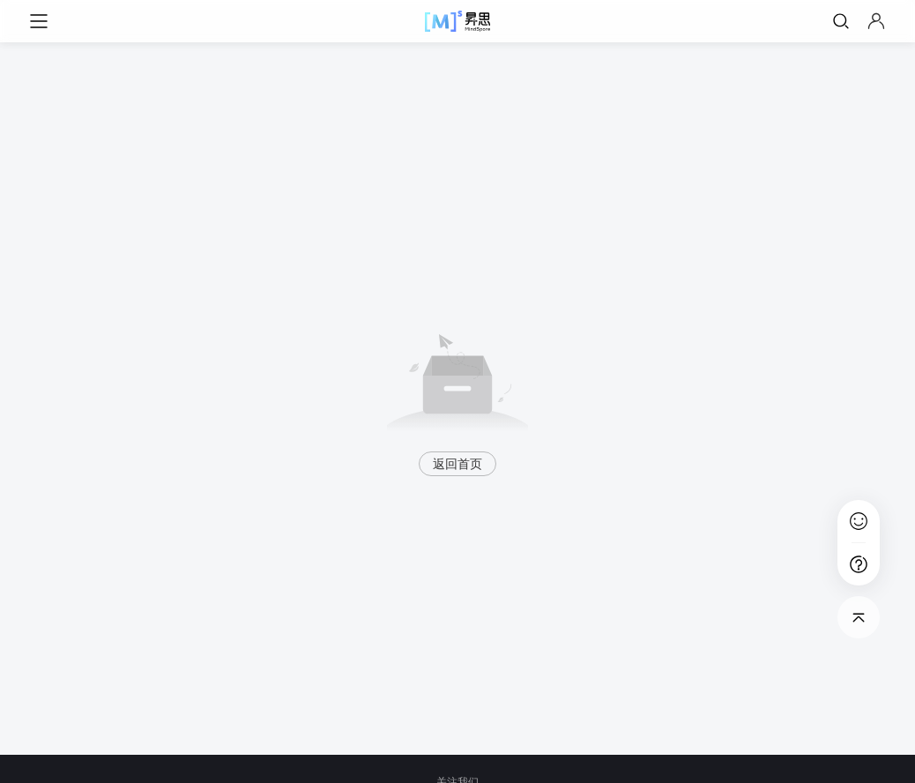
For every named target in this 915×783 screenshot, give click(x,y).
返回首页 (457, 464)
